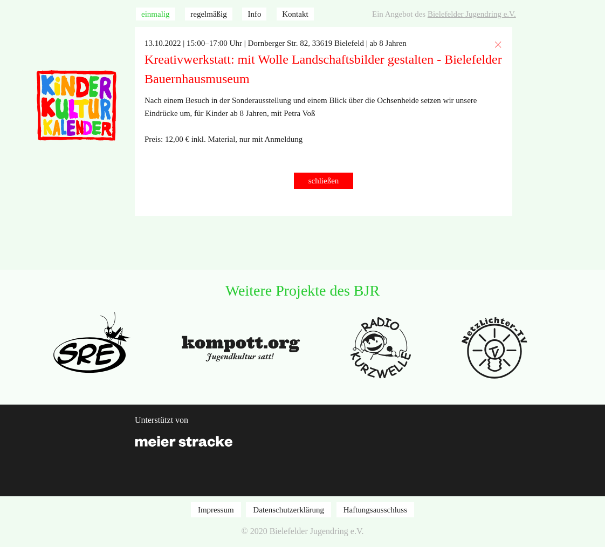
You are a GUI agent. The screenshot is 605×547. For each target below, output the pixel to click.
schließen (323, 180)
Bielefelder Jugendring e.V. (472, 14)
